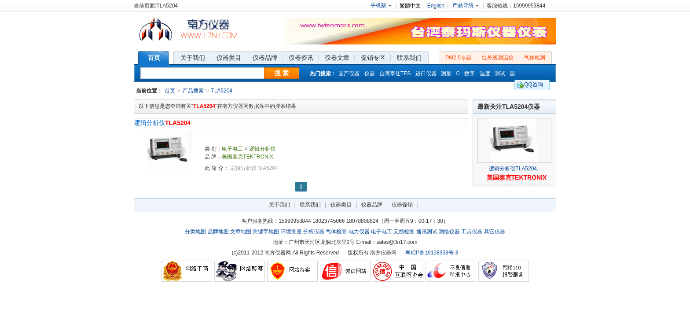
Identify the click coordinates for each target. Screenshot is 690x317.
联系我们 (310, 205)
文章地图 (240, 232)
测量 (446, 73)
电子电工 (232, 149)
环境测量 (291, 232)
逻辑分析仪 (162, 122)
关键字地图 (266, 232)
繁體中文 (410, 6)
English (435, 6)
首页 (170, 91)
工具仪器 (471, 232)
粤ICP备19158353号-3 (431, 253)
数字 (469, 73)
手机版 (381, 5)
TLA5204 (222, 91)
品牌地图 (218, 232)
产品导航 (465, 5)
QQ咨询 (533, 84)
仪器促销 (402, 205)
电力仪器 (359, 232)
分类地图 (195, 232)
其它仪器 (494, 232)
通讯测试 (426, 232)
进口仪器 (426, 73)
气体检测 (534, 58)
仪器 (369, 73)
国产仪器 (349, 73)
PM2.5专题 (458, 58)
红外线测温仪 (498, 58)
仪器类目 (341, 205)
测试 (500, 73)
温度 (485, 73)
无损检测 (404, 232)
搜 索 (282, 73)
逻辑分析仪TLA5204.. (514, 169)
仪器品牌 (371, 205)
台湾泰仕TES (395, 73)
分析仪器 (313, 232)
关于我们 (279, 205)
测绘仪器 (449, 232)
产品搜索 (193, 91)
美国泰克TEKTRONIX (247, 157)
